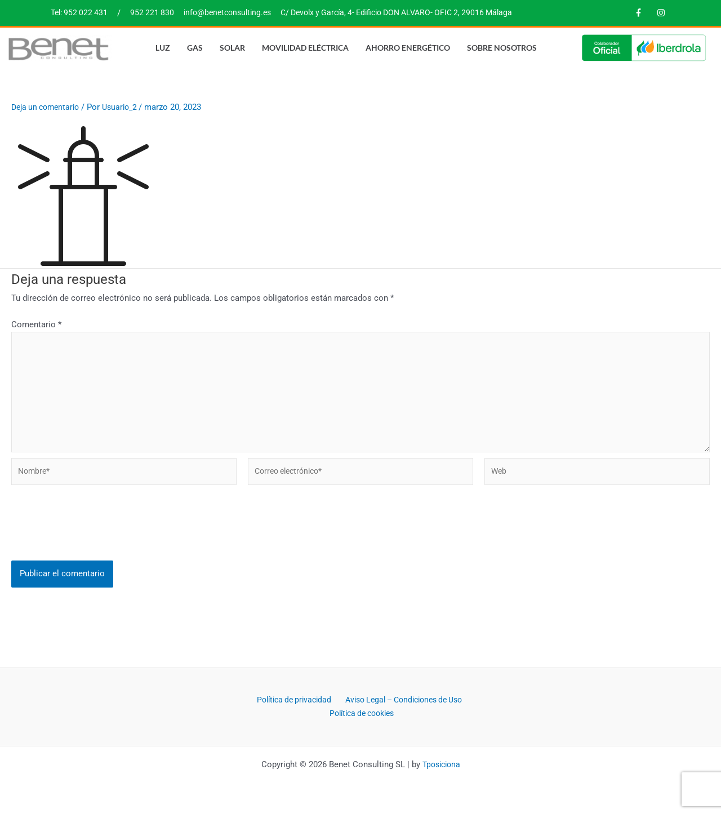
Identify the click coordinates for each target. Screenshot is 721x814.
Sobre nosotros (502, 47)
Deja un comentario (48, 107)
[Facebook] (638, 13)
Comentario (36, 324)
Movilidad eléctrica (305, 47)
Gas (195, 47)
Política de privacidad (358, 700)
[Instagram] (660, 13)
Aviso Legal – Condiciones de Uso (322, 714)
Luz (162, 47)
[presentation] (97, 539)
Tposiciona (441, 764)
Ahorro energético (408, 47)
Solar (232, 47)
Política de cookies (431, 714)
